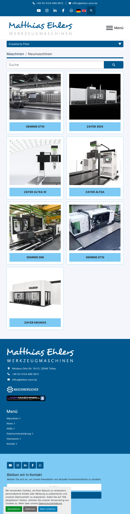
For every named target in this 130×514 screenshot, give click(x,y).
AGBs (10, 428)
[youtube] (38, 10)
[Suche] (55, 64)
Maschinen (12, 418)
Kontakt (11, 443)
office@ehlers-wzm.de (84, 3)
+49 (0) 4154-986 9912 (49, 3)
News (10, 423)
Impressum (13, 438)
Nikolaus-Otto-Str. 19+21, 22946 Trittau (34, 368)
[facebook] (63, 10)
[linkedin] (55, 10)
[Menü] (109, 28)
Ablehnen (30, 509)
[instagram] (46, 10)
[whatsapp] (72, 10)
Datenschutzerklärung (50, 503)
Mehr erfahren (48, 509)
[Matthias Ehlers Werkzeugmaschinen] (40, 354)
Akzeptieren (13, 509)
